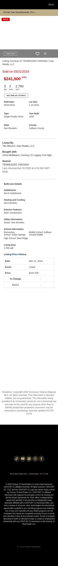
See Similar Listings (16, 95)
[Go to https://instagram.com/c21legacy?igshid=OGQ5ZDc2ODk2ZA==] (35, 459)
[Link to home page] (5, 4)
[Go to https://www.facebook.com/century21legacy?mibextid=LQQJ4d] (41, 459)
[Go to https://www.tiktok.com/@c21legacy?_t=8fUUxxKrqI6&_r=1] (17, 459)
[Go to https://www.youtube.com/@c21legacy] (23, 459)
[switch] (37, 54)
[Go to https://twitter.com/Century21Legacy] (29, 459)
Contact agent (10, 53)
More (51, 4)
